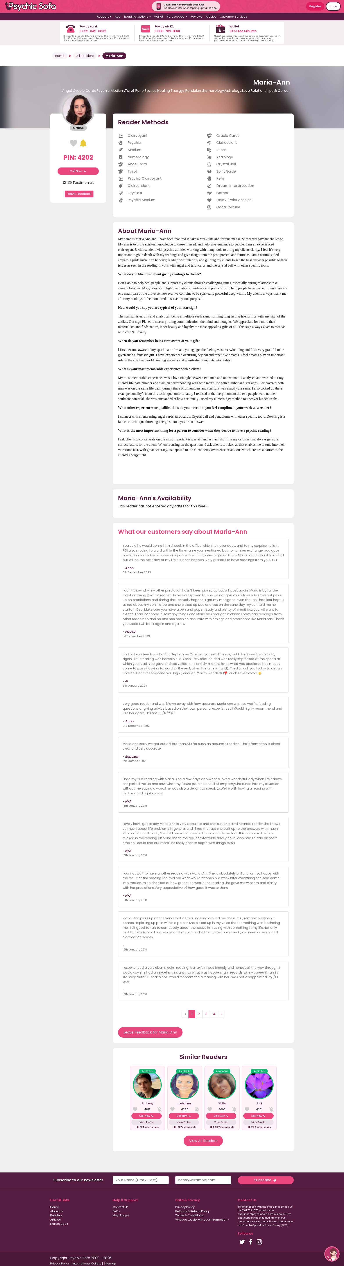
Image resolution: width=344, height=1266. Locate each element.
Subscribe (265, 1180)
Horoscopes (59, 1224)
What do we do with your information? (202, 1219)
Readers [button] (103, 16)
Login (333, 6)
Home (59, 56)
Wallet (158, 16)
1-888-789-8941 (167, 31)
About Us (56, 1211)
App (118, 16)
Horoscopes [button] (176, 16)
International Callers (86, 1263)
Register (315, 6)
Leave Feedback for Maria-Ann (150, 1032)
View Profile (147, 1122)
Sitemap (110, 1263)
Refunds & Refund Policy (192, 1211)
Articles (211, 16)
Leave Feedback (79, 194)
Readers (56, 1215)
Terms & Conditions (189, 1215)
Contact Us (120, 1207)
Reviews (196, 16)
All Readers (85, 56)
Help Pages (121, 1215)
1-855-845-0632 (92, 31)
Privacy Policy (185, 1207)
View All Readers (203, 1140)
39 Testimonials (78, 182)
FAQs (116, 1211)
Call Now (78, 171)
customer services (249, 1221)
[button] (332, 1254)
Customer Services (233, 16)
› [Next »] (221, 1014)
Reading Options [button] (136, 16)
